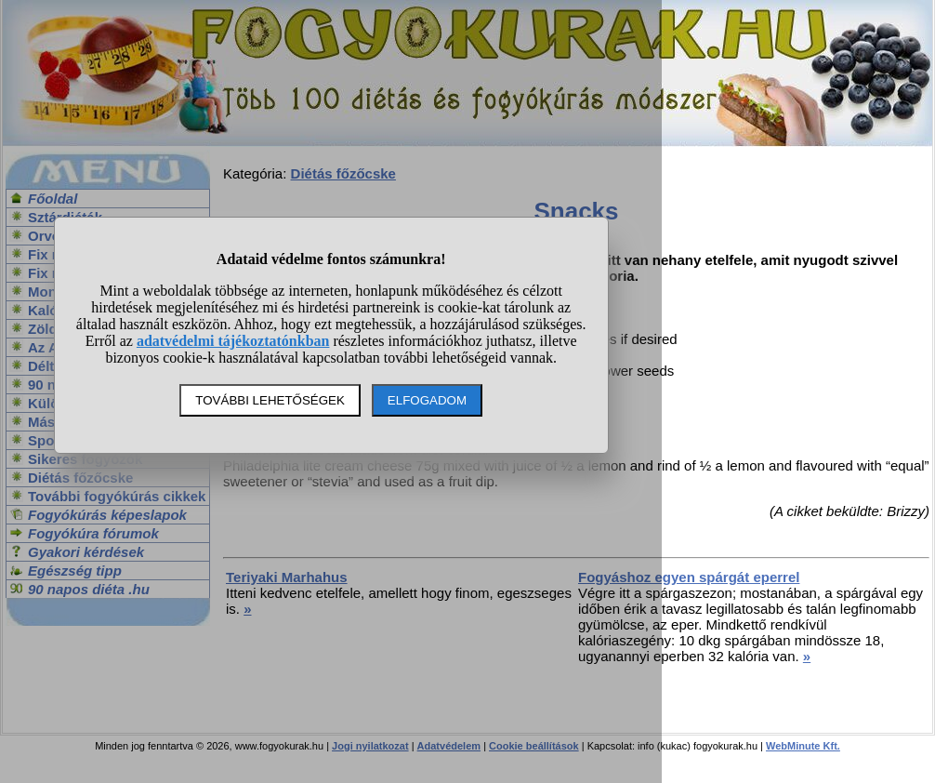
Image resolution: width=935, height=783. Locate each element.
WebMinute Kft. (803, 745)
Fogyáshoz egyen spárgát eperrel (688, 577)
